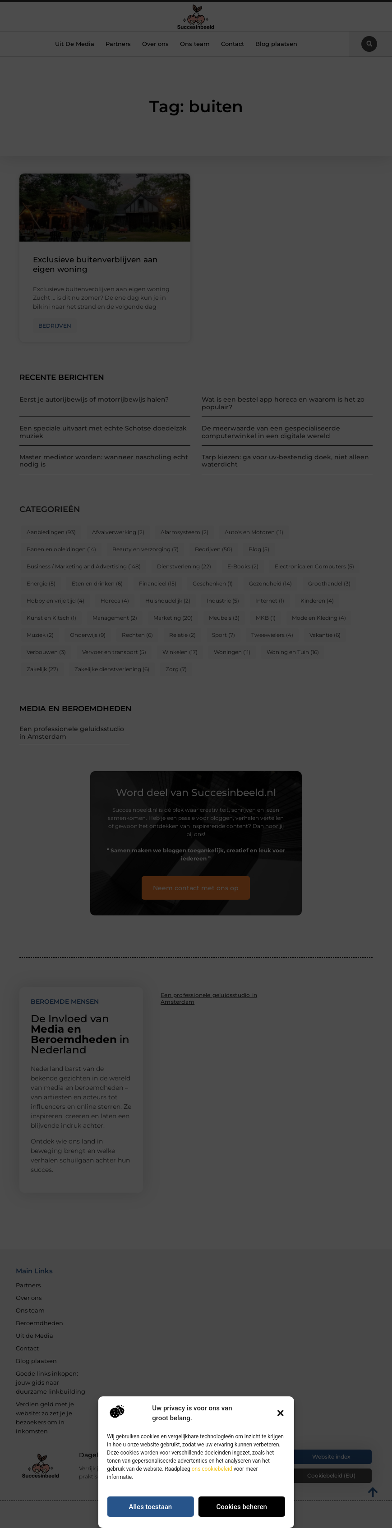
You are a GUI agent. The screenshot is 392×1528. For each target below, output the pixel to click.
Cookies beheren (241, 1507)
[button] (280, 1413)
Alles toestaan (150, 1507)
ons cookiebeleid (212, 1469)
